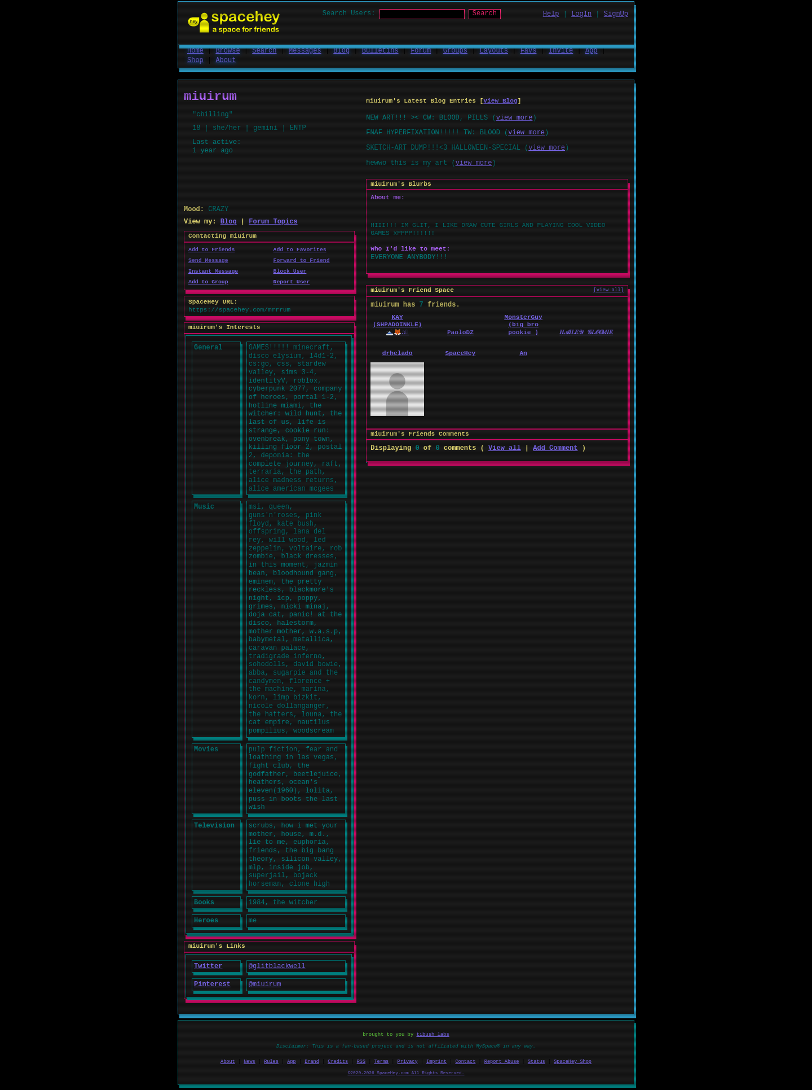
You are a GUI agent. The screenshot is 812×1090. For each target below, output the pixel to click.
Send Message (208, 260)
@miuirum (265, 983)
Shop (195, 59)
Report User (291, 281)
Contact (465, 1061)
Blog (341, 50)
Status (536, 1061)
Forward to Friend (301, 260)
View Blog (500, 101)
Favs (528, 50)
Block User (290, 270)
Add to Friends (211, 249)
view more (514, 117)
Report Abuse (501, 1061)
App (591, 50)
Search (495, 14)
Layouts (494, 50)
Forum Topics (273, 221)
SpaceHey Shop (573, 1061)
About (225, 59)
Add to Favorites (299, 249)
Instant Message (213, 270)
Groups (455, 50)
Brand (311, 1061)
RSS (361, 1061)
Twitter (208, 965)
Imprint (436, 1061)
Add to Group (208, 281)
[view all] (608, 290)
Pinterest (212, 983)
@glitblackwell (277, 965)
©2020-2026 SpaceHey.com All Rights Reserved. (406, 1072)
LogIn (581, 14)
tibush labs (433, 1034)
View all (504, 447)
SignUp (616, 14)
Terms (381, 1061)
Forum (421, 50)
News (249, 1061)
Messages (305, 50)
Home (195, 50)
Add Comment (555, 447)
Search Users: (338, 14)
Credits (338, 1061)
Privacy (408, 1061)
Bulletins (380, 50)
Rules (271, 1061)
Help (551, 14)
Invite (561, 50)
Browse (227, 50)
